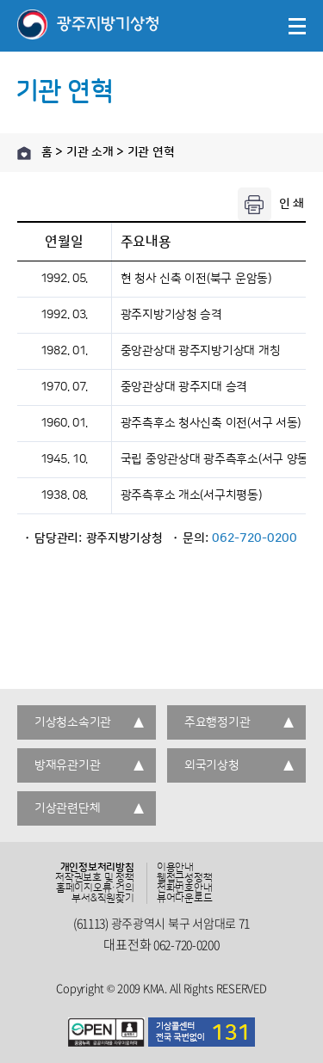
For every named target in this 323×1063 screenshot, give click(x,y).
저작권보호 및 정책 (94, 878)
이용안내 (175, 868)
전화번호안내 (185, 888)
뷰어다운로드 (185, 899)
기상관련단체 (67, 808)
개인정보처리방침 (97, 868)
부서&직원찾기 (102, 899)
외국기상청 (211, 765)
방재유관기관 (67, 765)
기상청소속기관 (72, 722)
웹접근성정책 (185, 878)
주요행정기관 (217, 722)
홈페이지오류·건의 (95, 888)
